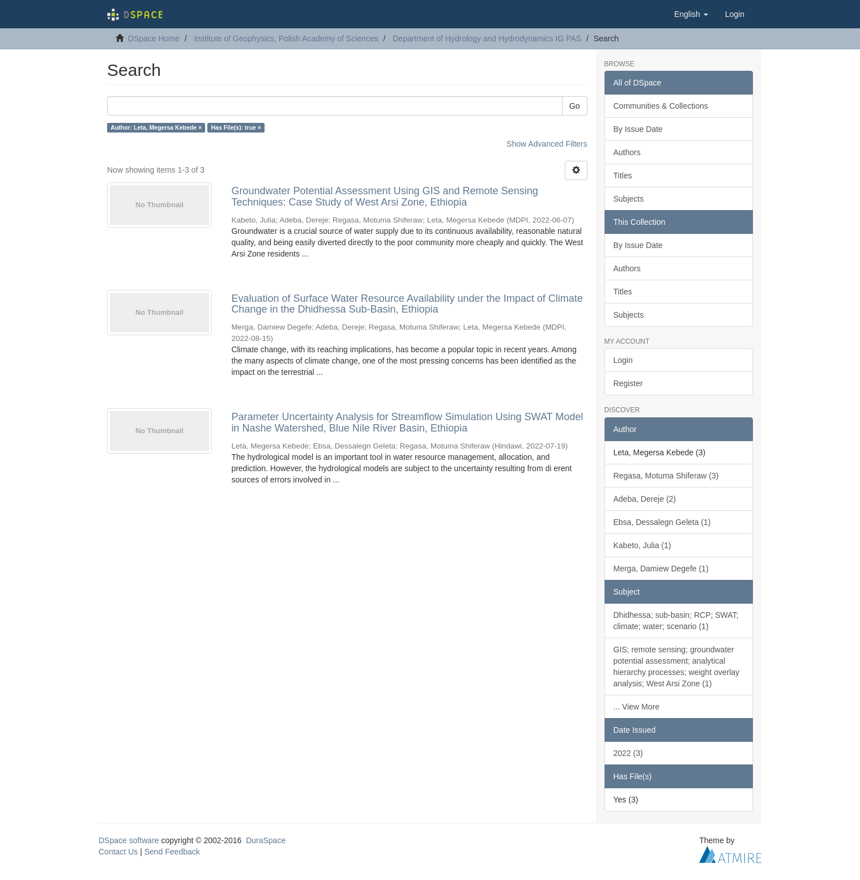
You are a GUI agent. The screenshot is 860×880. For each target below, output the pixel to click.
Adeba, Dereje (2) (645, 498)
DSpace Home (154, 38)
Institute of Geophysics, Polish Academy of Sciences (286, 38)
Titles (623, 175)
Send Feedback (172, 851)
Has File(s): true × (236, 127)
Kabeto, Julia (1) (642, 545)
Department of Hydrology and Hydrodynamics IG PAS (487, 38)
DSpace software (129, 840)
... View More (636, 706)
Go (574, 105)
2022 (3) (628, 753)
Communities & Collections (661, 105)
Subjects (629, 198)
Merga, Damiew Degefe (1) (661, 568)
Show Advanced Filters (546, 143)
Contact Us (118, 851)
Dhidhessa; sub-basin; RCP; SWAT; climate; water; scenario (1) (676, 620)
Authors (627, 152)
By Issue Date (638, 129)
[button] (691, 14)
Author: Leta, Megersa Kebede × (156, 127)
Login (623, 360)
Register (628, 383)
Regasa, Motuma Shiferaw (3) (666, 475)
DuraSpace (266, 840)
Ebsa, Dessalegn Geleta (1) (662, 522)
